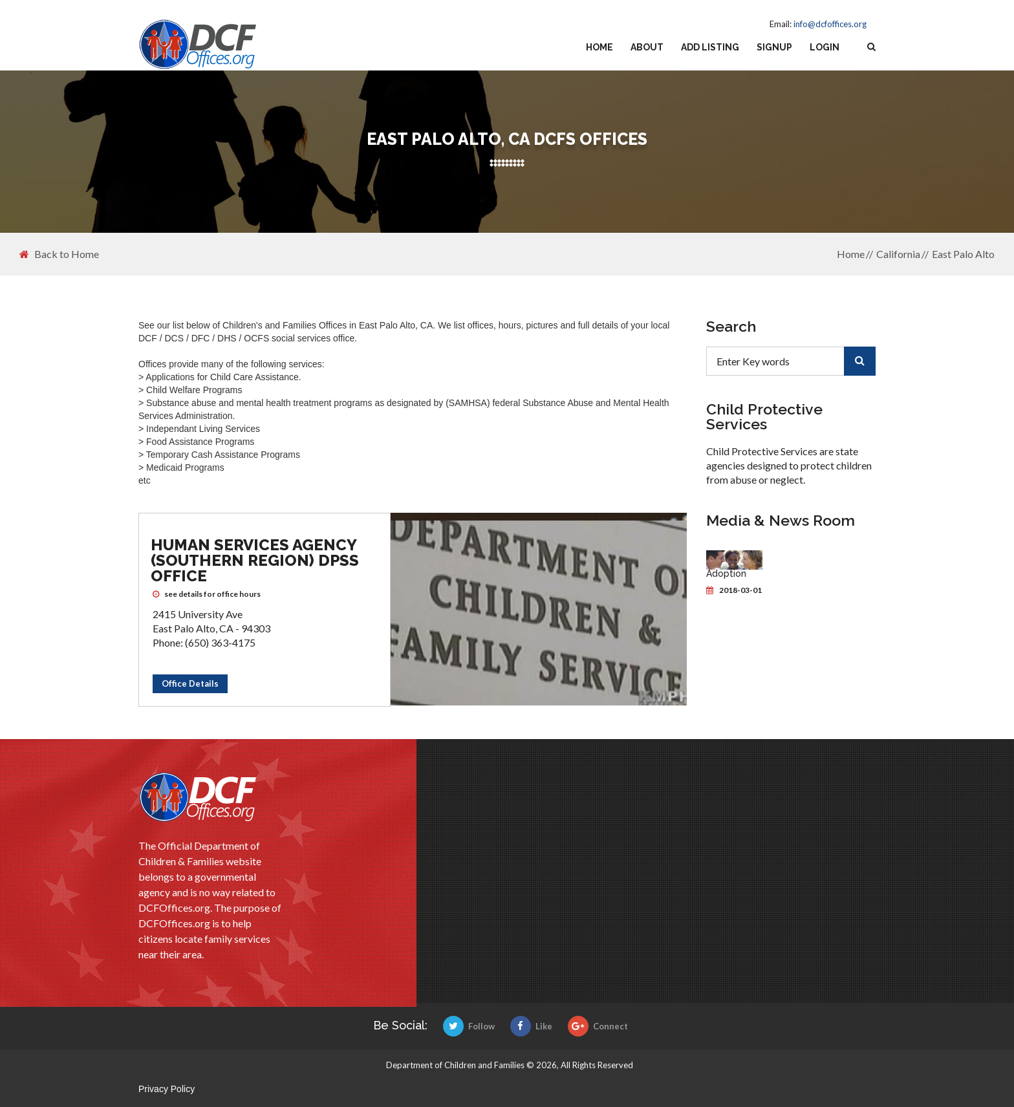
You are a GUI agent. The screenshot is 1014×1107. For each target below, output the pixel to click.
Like (531, 1026)
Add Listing (710, 47)
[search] (860, 361)
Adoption (726, 573)
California (898, 254)
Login (824, 47)
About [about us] (647, 47)
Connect (598, 1026)
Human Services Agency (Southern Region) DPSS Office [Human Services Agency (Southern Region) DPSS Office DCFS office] (255, 560)
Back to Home (59, 254)
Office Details (190, 683)
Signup (774, 47)
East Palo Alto (963, 254)
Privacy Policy (166, 1089)
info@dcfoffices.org (830, 24)
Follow (469, 1026)
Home (599, 47)
